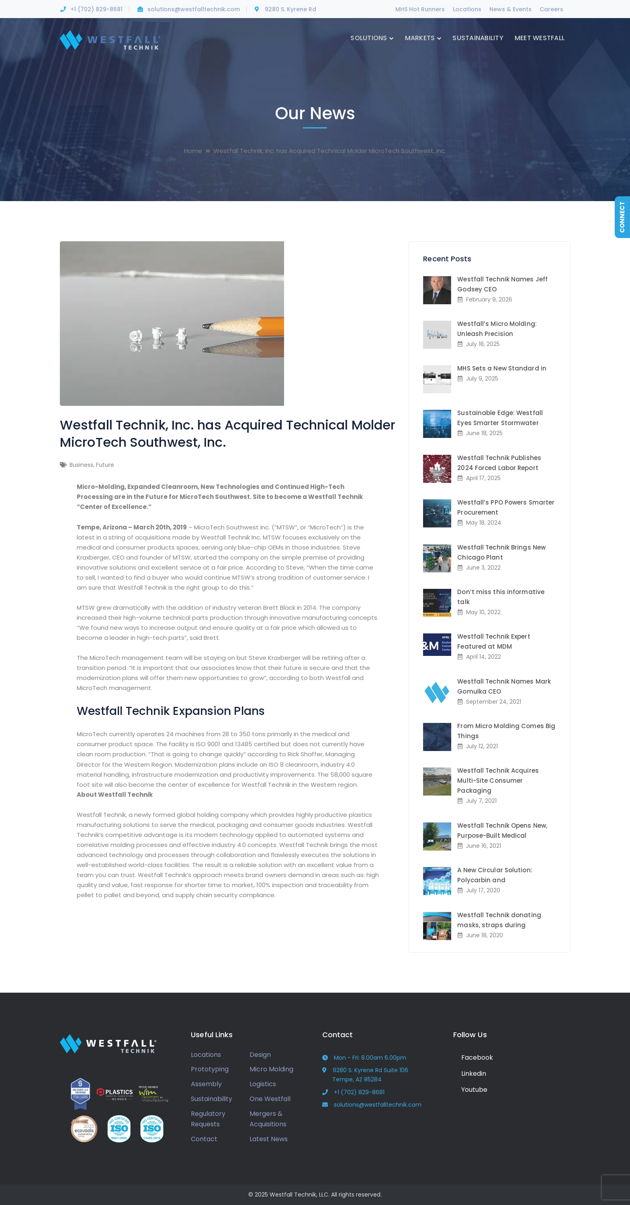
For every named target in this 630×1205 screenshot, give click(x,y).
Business (81, 465)
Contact (204, 1139)
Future (105, 465)
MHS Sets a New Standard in (501, 368)
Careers (551, 9)
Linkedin (469, 1073)
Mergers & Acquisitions (268, 1119)
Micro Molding (271, 1069)
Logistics (263, 1084)
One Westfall (270, 1098)
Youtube (470, 1089)
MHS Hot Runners (420, 9)
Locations (467, 9)
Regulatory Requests (208, 1119)
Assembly (206, 1084)
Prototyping (210, 1069)
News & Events (510, 9)
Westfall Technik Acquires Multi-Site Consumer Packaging (498, 780)
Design (260, 1054)
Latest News (269, 1139)
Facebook (473, 1057)
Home (193, 151)
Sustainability (211, 1098)
